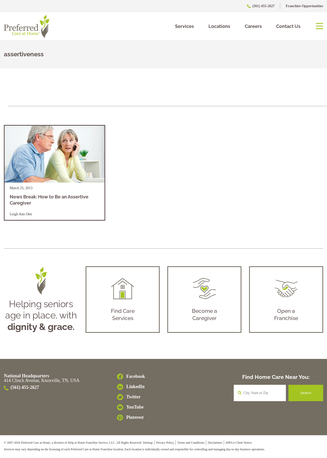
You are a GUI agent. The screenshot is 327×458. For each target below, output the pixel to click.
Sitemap (148, 444)
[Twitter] (131, 398)
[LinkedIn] (131, 388)
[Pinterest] (131, 419)
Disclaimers (215, 444)
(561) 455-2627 (261, 6)
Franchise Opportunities (304, 6)
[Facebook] (131, 378)
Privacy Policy (165, 444)
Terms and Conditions (190, 444)
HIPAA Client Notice (239, 444)
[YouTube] (131, 409)
